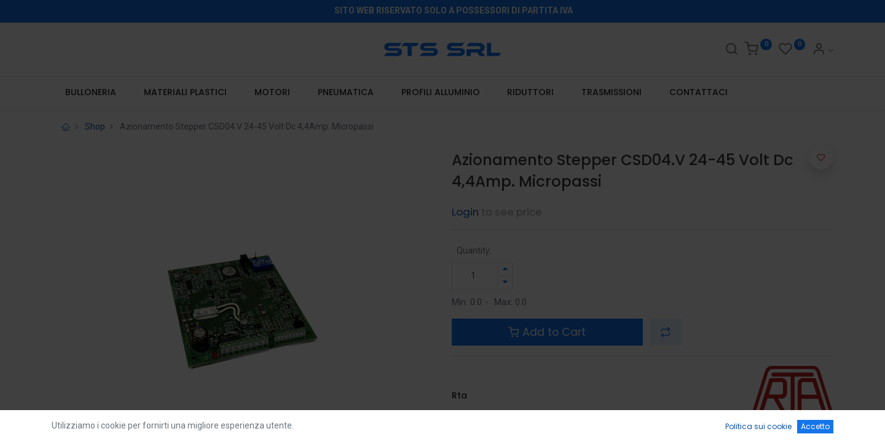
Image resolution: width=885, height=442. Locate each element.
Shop (95, 126)
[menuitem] (91, 93)
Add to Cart (547, 332)
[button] (666, 332)
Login (465, 211)
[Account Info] (822, 50)
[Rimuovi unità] (505, 282)
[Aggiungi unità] (505, 269)
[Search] (731, 50)
